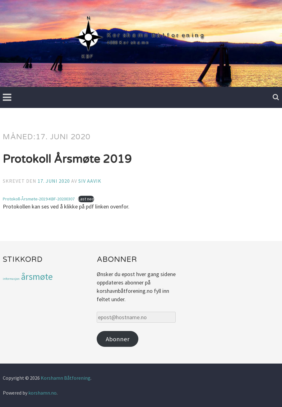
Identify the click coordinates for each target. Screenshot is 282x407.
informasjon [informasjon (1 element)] (11, 279)
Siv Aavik (89, 181)
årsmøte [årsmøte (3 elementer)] (37, 276)
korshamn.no (42, 393)
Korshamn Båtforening (65, 378)
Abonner (117, 339)
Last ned (86, 199)
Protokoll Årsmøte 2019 (67, 159)
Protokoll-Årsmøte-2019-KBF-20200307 (39, 199)
